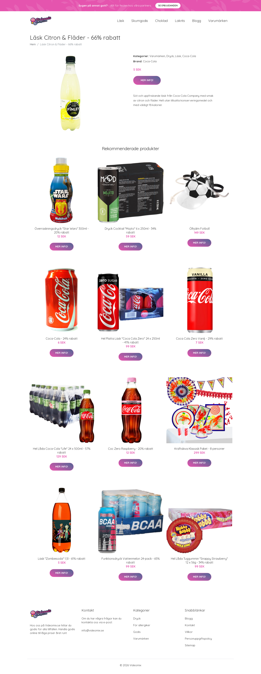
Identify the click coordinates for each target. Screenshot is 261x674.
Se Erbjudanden (168, 5)
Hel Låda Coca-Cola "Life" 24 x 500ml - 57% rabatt (61, 453)
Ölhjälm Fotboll (199, 231)
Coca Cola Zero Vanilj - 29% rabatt (199, 341)
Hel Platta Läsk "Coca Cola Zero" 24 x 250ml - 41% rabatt (130, 343)
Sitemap (190, 648)
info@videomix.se (93, 633)
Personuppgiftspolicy (198, 641)
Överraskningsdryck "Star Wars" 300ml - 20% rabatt (62, 233)
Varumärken (217, 22)
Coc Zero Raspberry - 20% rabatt (130, 451)
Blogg (196, 22)
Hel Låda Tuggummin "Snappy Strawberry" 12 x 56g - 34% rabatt (199, 563)
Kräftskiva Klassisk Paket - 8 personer (199, 451)
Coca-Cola (189, 58)
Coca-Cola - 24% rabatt (62, 341)
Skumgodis (139, 22)
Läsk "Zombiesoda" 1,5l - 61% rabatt (61, 561)
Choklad (161, 22)
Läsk (120, 22)
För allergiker (141, 627)
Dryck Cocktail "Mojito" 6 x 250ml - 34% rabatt (130, 233)
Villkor (189, 634)
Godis (137, 634)
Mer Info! (147, 82)
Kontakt (190, 627)
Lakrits (180, 22)
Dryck (170, 58)
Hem (33, 47)
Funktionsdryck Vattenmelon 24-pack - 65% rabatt (131, 563)
